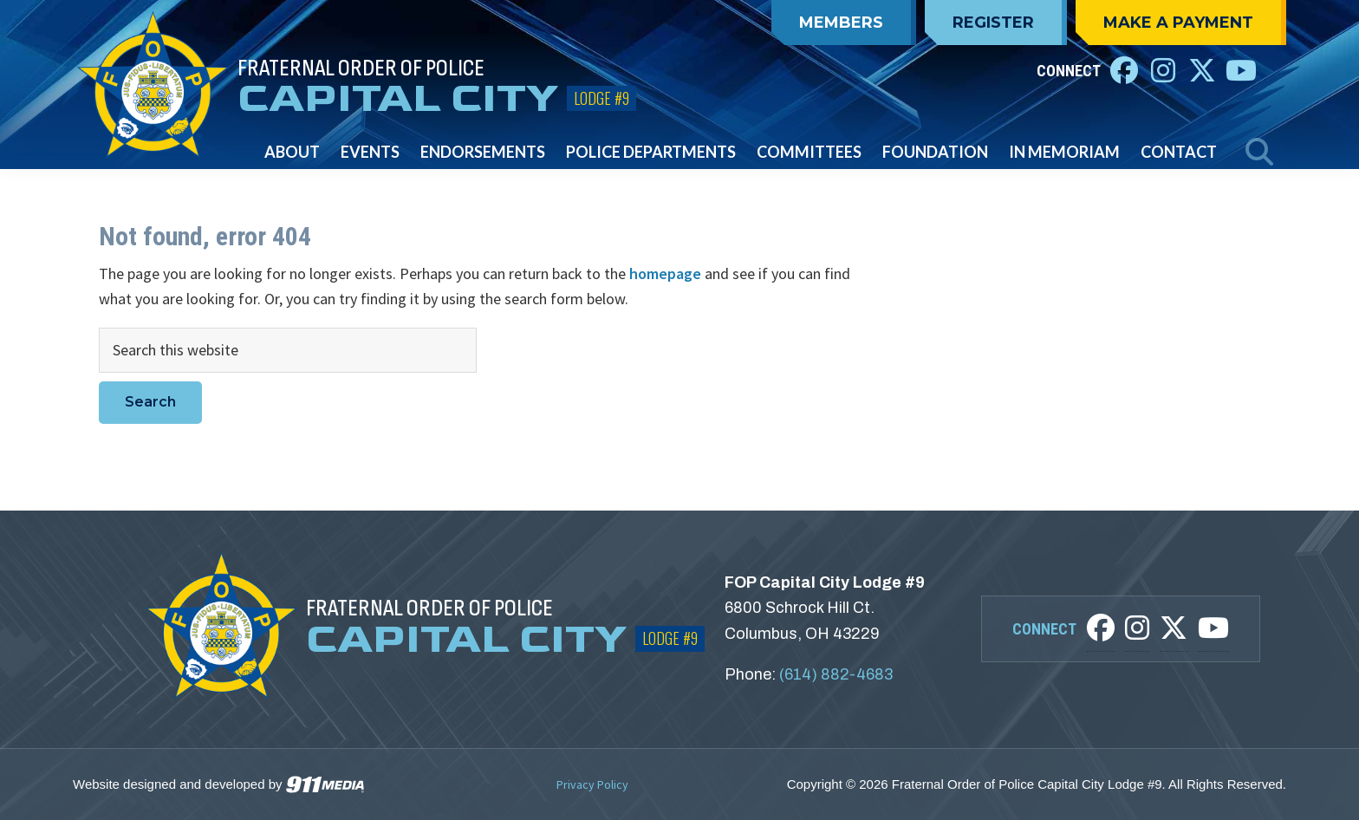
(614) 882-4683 (836, 674)
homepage (665, 273)
